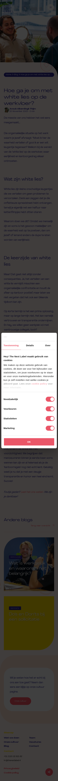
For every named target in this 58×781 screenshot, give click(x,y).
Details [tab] (30, 345)
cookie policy (39, 383)
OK (29, 441)
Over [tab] (48, 345)
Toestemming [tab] (11, 345)
